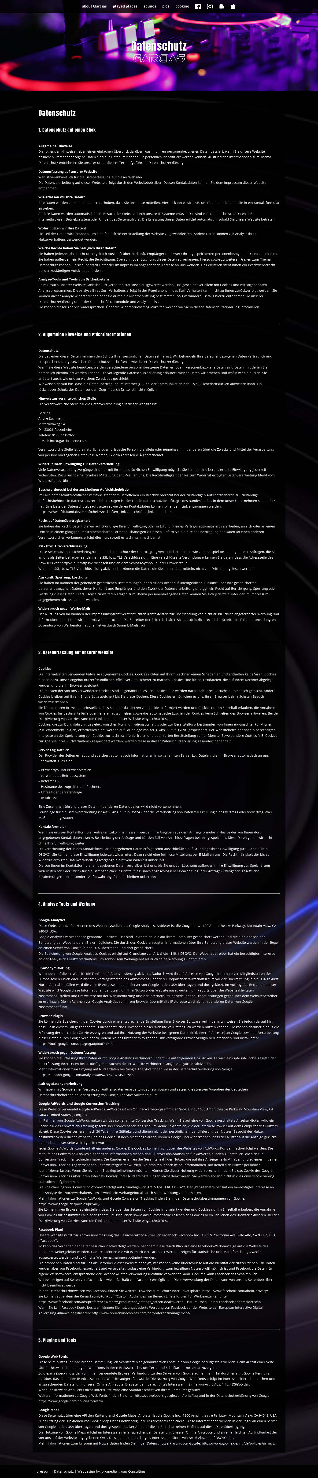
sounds (150, 6)
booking (182, 6)
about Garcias (94, 6)
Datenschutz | (65, 1471)
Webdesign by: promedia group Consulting (111, 1471)
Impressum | (43, 1471)
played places (125, 6)
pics (165, 6)
